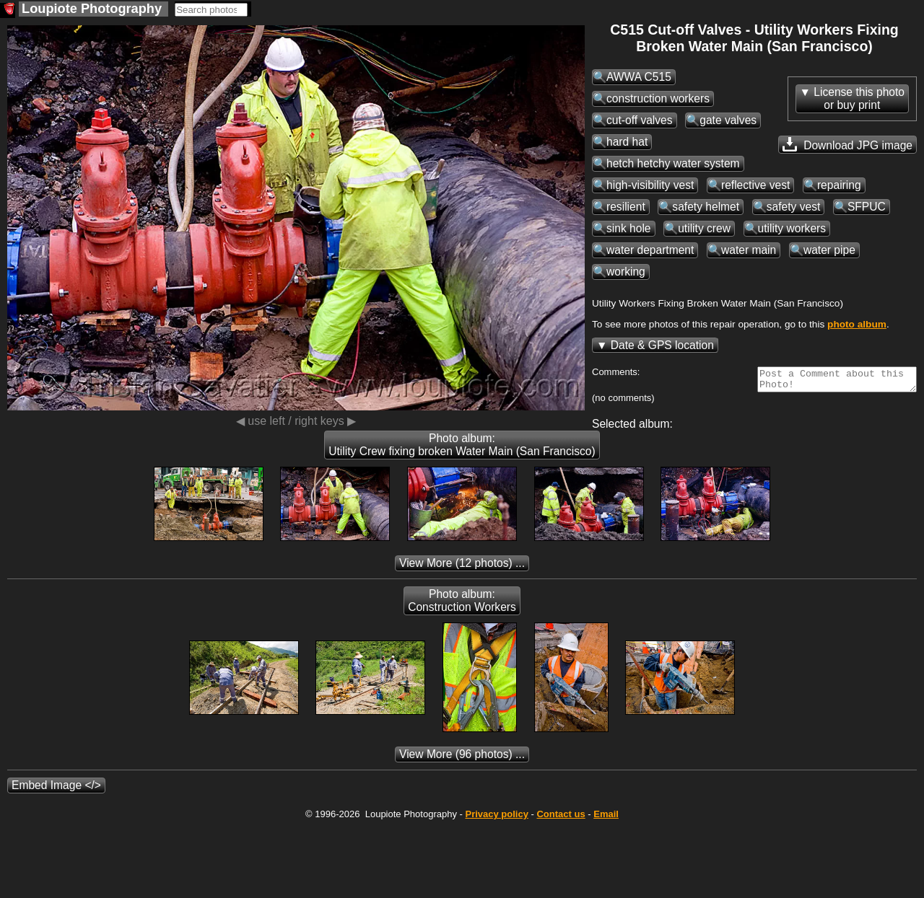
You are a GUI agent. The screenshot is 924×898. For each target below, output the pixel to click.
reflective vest (755, 185)
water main (748, 250)
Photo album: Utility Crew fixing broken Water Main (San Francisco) (461, 449)
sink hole (628, 228)
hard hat (627, 142)
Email (606, 818)
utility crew (704, 228)
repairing (839, 185)
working (625, 271)
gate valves (728, 120)
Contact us (560, 818)
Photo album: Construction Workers (462, 604)
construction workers (658, 98)
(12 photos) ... (462, 567)
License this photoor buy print (859, 98)
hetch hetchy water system (673, 163)
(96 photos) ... (462, 758)
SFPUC (866, 207)
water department (650, 250)
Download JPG (847, 144)
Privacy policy (496, 818)
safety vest (794, 207)
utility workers (792, 228)
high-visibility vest (650, 185)
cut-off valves (639, 120)
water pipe (829, 250)
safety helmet (705, 207)
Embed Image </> (56, 789)
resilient (625, 207)
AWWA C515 (638, 77)
